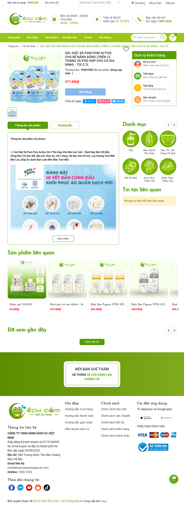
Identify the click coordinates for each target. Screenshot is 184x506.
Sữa (131, 150)
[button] (174, 125)
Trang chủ (14, 37)
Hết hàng (85, 92)
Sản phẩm (51, 37)
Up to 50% (122, 21)
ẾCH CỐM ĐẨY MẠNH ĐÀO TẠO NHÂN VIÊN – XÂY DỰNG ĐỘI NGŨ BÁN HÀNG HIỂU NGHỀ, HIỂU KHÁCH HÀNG (92, 2)
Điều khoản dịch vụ (77, 429)
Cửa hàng (138, 3)
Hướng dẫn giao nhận (79, 422)
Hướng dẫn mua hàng (79, 409)
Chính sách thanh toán (115, 435)
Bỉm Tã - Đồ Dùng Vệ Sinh (167, 152)
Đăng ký (170, 3)
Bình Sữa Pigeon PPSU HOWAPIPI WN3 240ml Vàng (124, 304)
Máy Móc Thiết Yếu (149, 179)
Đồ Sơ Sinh (131, 178)
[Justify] (162, 37)
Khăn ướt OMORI (21, 304)
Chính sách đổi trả (112, 422)
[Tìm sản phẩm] (149, 37)
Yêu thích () (52, 2)
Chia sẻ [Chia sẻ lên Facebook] (89, 101)
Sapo (104, 501)
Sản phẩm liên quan (31, 253)
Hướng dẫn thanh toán (79, 415)
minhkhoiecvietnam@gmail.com (28, 467)
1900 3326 (164, 21)
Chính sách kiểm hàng (115, 429)
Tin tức (88, 37)
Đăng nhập (155, 3)
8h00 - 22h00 (69, 23)
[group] (34, 78)
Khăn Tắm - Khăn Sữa (167, 179)
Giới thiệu (32, 37)
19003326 (32, 2)
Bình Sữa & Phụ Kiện (149, 152)
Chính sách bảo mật (113, 409)
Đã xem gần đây (27, 330)
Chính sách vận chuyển (115, 415)
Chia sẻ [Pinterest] (103, 101)
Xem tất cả (92, 341)
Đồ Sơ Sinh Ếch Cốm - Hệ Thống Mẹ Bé (58, 501)
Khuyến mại (70, 37)
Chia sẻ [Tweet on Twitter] (117, 101)
